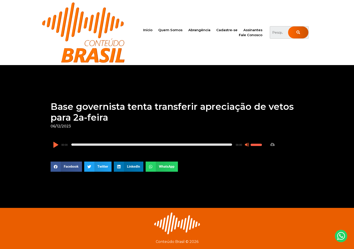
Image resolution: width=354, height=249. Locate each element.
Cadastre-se (227, 30)
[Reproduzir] (56, 145)
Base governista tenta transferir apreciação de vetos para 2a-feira (172, 112)
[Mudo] (247, 144)
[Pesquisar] (298, 32)
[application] (158, 144)
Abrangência (199, 30)
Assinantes (252, 30)
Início (147, 30)
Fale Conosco (250, 35)
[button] (66, 167)
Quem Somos (170, 30)
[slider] (151, 144)
